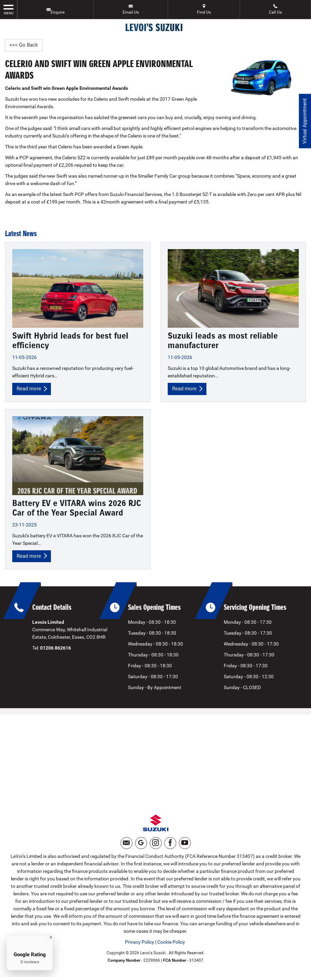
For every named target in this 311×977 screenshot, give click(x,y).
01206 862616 (55, 649)
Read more (32, 389)
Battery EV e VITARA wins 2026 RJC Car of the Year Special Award (76, 509)
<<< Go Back (24, 45)
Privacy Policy (139, 945)
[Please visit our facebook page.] (170, 846)
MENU (8, 9)
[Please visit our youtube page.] (185, 846)
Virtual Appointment (304, 123)
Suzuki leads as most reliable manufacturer (223, 341)
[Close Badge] (51, 937)
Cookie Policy (171, 945)
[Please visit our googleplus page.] (141, 846)
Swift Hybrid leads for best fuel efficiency (70, 341)
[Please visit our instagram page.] (156, 846)
